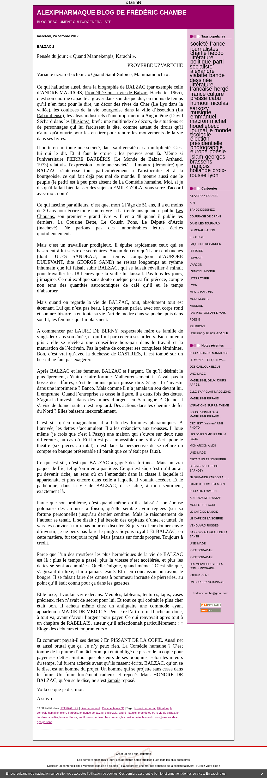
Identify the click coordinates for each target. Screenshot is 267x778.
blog (216, 765)
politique (200, 62)
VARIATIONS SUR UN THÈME (209, 405)
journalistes (204, 49)
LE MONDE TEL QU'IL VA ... (208, 359)
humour (199, 103)
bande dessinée (207, 77)
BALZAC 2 (45, 46)
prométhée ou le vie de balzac (156, 712)
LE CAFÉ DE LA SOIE (204, 511)
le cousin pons (151, 717)
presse (198, 98)
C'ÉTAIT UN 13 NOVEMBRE (208, 459)
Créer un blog (124, 753)
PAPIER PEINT (199, 575)
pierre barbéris (69, 712)
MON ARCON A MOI (203, 445)
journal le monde (210, 130)
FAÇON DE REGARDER (205, 244)
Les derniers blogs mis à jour (95, 759)
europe (199, 151)
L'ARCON (196, 264)
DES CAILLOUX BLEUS (205, 366)
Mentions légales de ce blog (100, 765)
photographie (206, 147)
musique (200, 112)
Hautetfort (145, 753)
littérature (202, 57)
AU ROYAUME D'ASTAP (205, 497)
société (199, 44)
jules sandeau (169, 717)
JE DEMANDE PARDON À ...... (209, 477)
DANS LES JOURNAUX (205, 223)
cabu (215, 98)
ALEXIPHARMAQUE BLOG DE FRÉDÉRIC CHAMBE (112, 12)
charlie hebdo (207, 53)
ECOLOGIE (197, 237)
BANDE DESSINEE (202, 209)
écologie (200, 134)
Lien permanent (90, 708)
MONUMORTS (199, 298)
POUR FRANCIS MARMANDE (209, 353)
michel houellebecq (208, 123)
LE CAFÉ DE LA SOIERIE (206, 518)
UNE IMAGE (198, 373)
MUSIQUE (196, 305)
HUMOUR (196, 257)
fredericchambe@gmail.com (210, 593)
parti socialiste (207, 64)
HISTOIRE (196, 250)
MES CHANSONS (201, 291)
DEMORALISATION (202, 230)
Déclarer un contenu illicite (64, 765)
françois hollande (200, 168)
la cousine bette (131, 717)
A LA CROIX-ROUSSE (204, 195)
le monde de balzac (92, 712)
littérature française (202, 86)
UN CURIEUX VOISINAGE (207, 582)
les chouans (112, 717)
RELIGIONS (197, 326)
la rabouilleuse (68, 717)
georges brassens (207, 159)
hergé (221, 89)
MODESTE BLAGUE (203, 504)
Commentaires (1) (113, 708)
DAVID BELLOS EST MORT (208, 484)
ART (193, 202)
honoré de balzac (145, 708)
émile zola (111, 712)
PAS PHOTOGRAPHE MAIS (208, 312)
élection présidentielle (206, 141)
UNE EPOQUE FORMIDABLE (209, 333)
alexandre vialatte (202, 73)
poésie (217, 151)
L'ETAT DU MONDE (202, 271)
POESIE (195, 319)
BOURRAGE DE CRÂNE (206, 216)
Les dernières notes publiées (134, 759)
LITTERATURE (199, 278)
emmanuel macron (203, 119)
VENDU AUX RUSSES (204, 525)
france (217, 44)
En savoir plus (215, 773)
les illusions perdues (91, 717)
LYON (193, 285)
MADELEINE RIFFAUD (204, 398)
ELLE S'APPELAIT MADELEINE (210, 391)
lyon (213, 175)
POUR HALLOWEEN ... (205, 491)
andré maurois (128, 712)
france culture (207, 94)
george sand (44, 722)
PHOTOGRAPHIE (201, 550)
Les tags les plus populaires (172, 759)
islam (196, 157)
